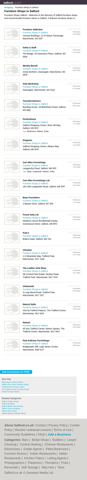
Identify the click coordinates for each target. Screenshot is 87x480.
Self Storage (30, 467)
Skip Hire (48, 467)
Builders (58, 439)
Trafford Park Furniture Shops (13, 387)
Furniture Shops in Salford (35, 32)
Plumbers (52, 462)
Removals (11, 467)
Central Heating (31, 444)
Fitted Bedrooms (57, 449)
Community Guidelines (19, 434)
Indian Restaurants (43, 453)
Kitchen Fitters (34, 458)
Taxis (60, 467)
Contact (40, 425)
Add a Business (59, 434)
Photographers (14, 462)
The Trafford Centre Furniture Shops (15, 389)
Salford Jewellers (8, 404)
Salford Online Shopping (11, 408)
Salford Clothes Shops (10, 401)
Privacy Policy (58, 425)
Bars (25, 439)
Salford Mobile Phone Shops (12, 406)
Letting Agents (57, 458)
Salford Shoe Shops (9, 411)
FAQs (41, 434)
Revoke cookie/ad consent (33, 430)
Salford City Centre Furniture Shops (15, 384)
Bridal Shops (41, 439)
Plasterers (35, 462)
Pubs (65, 462)
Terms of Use (63, 430)
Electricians (12, 449)
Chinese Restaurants (59, 444)
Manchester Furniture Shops (12, 382)
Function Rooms (15, 453)
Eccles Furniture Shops (10, 392)
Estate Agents (33, 449)
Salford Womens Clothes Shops (14, 413)
